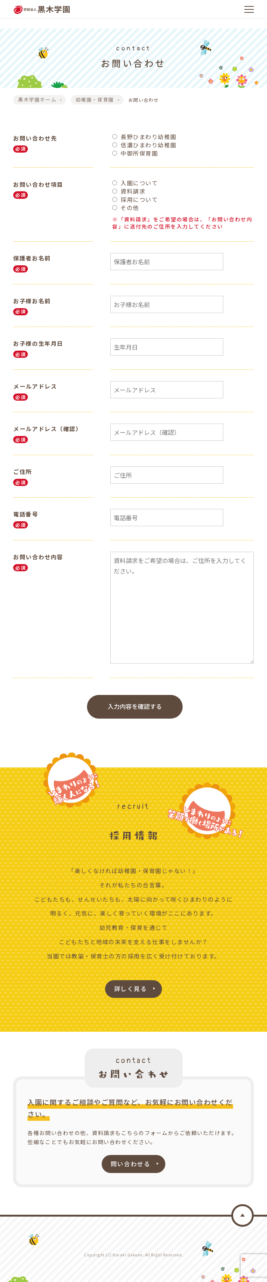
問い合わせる (130, 1161)
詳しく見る (130, 987)
